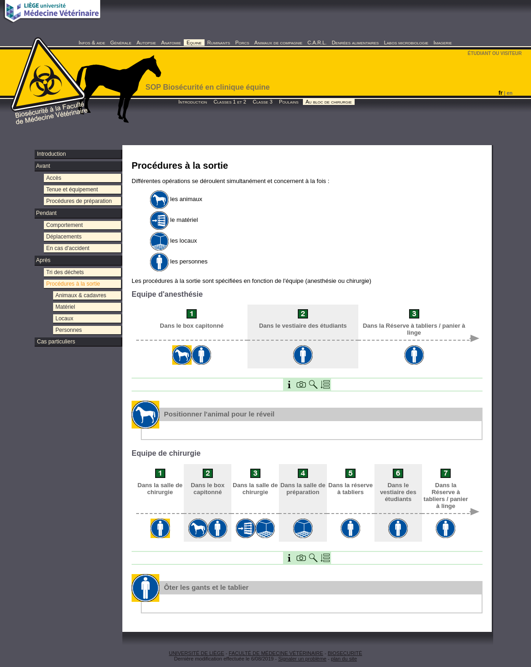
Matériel (65, 307)
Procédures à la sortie (73, 284)
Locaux (64, 318)
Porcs (242, 42)
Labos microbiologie (406, 42)
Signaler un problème (302, 658)
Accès (53, 178)
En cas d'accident (68, 248)
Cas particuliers (56, 341)
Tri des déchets (65, 272)
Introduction (192, 101)
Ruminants (218, 42)
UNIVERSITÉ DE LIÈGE (196, 653)
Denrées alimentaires (355, 42)
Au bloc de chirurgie (329, 101)
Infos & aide (91, 42)
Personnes (68, 330)
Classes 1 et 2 (229, 101)
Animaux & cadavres (80, 295)
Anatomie (171, 42)
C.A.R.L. (317, 42)
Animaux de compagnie (278, 42)
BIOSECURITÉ (345, 653)
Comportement (64, 225)
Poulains (288, 101)
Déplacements (64, 236)
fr (500, 92)
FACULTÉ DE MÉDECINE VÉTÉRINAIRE (276, 653)
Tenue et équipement (72, 189)
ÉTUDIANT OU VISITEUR (495, 53)
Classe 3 (262, 101)
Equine (194, 42)
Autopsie (146, 42)
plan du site (344, 658)
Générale (121, 42)
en (510, 93)
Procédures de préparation (79, 201)
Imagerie (443, 42)
